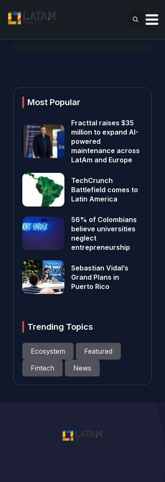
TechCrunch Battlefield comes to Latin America (104, 189)
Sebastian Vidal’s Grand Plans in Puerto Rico (99, 277)
